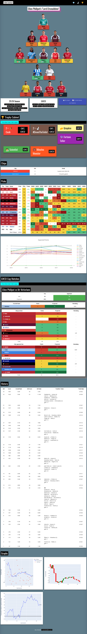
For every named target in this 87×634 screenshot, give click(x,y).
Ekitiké (61, 93)
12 (46, 226)
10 (41, 201)
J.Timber (37, 93)
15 (32, 223)
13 (37, 195)
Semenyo (30, 60)
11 (50, 192)
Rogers (43, 60)
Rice (55, 60)
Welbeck (36, 77)
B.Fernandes (19, 60)
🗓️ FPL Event (66, 100)
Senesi (31, 43)
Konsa (55, 43)
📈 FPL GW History (77, 100)
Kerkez (49, 93)
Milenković (43, 43)
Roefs (43, 26)
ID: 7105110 (72, 103)
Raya (25, 93)
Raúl (49, 77)
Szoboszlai (67, 60)
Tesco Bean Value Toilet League (10, 122)
